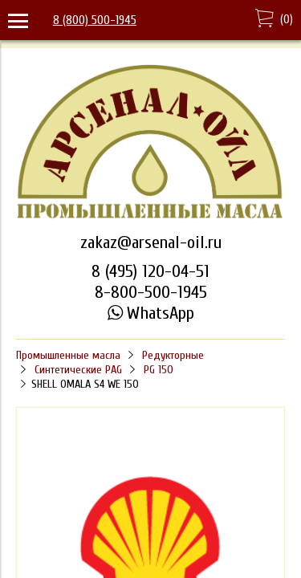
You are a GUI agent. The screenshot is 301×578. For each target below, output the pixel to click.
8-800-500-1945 (151, 292)
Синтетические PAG (78, 370)
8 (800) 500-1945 (94, 20)
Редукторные (173, 355)
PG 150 (158, 370)
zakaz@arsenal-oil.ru (151, 242)
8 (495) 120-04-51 (150, 271)
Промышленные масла (68, 355)
